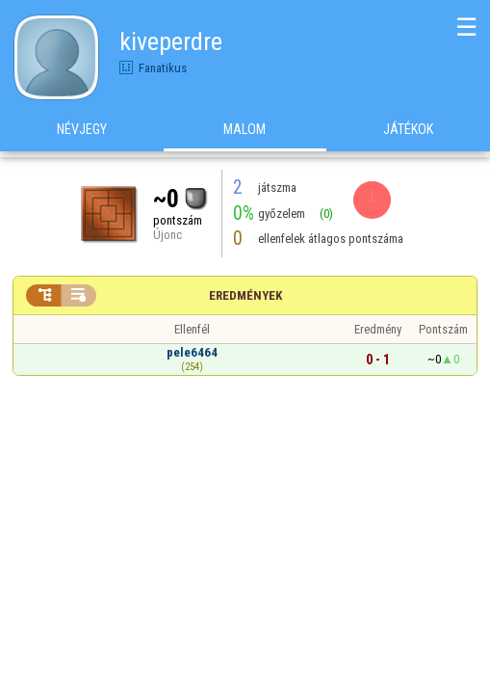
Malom (244, 134)
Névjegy (82, 134)
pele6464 (192, 352)
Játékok (408, 134)
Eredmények (245, 295)
